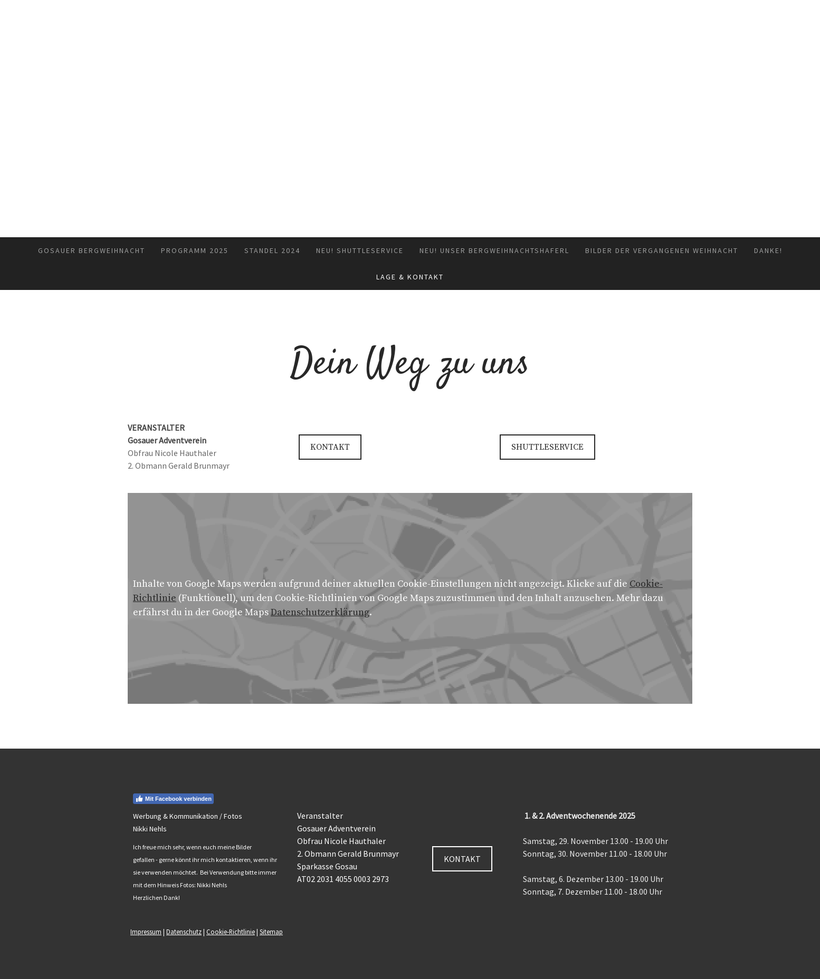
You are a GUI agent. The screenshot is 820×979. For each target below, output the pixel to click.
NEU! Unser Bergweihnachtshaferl (494, 250)
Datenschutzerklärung (320, 612)
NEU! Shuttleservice (360, 250)
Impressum (145, 931)
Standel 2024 (272, 250)
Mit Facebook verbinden (173, 798)
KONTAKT (330, 447)
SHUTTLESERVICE (547, 447)
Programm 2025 (194, 250)
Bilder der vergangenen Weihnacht (661, 250)
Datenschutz (184, 931)
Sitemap (271, 931)
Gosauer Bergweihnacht (91, 250)
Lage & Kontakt (410, 277)
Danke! (768, 250)
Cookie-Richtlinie (230, 931)
